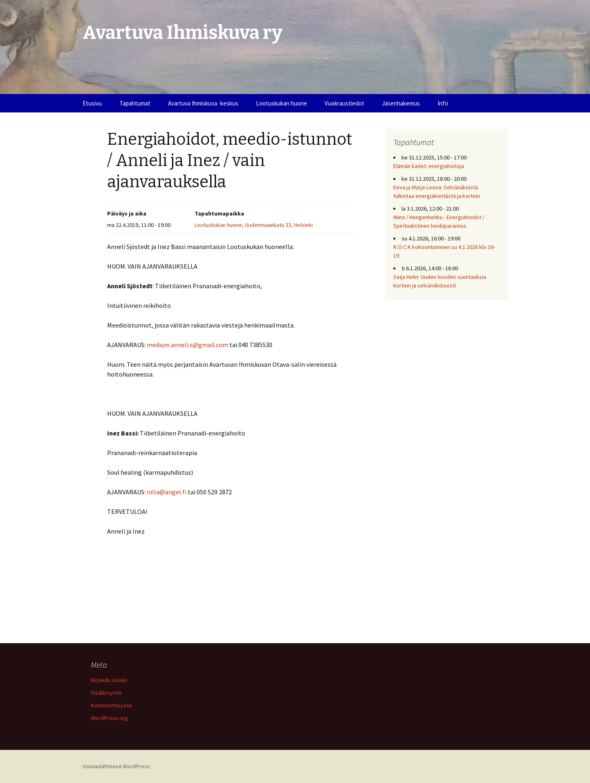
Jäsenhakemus (401, 103)
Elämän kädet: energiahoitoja (428, 166)
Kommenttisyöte (111, 705)
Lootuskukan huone (281, 103)
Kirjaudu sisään (109, 680)
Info (442, 103)
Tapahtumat (134, 103)
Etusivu (92, 103)
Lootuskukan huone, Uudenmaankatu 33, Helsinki (254, 225)
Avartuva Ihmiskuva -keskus (203, 103)
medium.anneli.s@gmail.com (187, 345)
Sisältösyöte (106, 692)
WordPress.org (109, 718)
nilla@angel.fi (166, 492)
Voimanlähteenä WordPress (116, 766)
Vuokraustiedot (344, 103)
